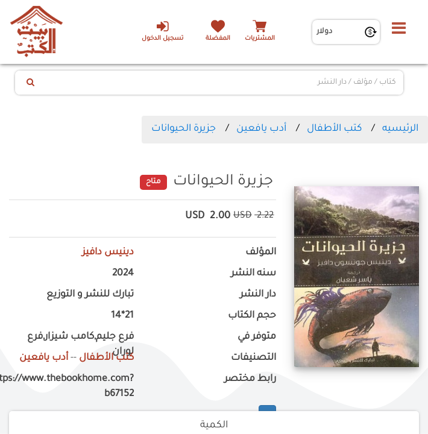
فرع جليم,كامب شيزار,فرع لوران (80, 344)
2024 (123, 274)
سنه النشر (253, 274)
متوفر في (257, 337)
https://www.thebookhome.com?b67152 (71, 387)
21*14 (122, 316)
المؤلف (260, 253)
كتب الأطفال (334, 129)
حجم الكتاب (252, 316)
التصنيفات (253, 358)
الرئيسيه (400, 129)
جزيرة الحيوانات (183, 129)
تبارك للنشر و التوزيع (90, 295)
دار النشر (258, 295)
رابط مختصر (250, 379)
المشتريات (260, 39)
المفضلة (218, 39)
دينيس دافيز (108, 253)
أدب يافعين (261, 129)
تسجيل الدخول (162, 30)
